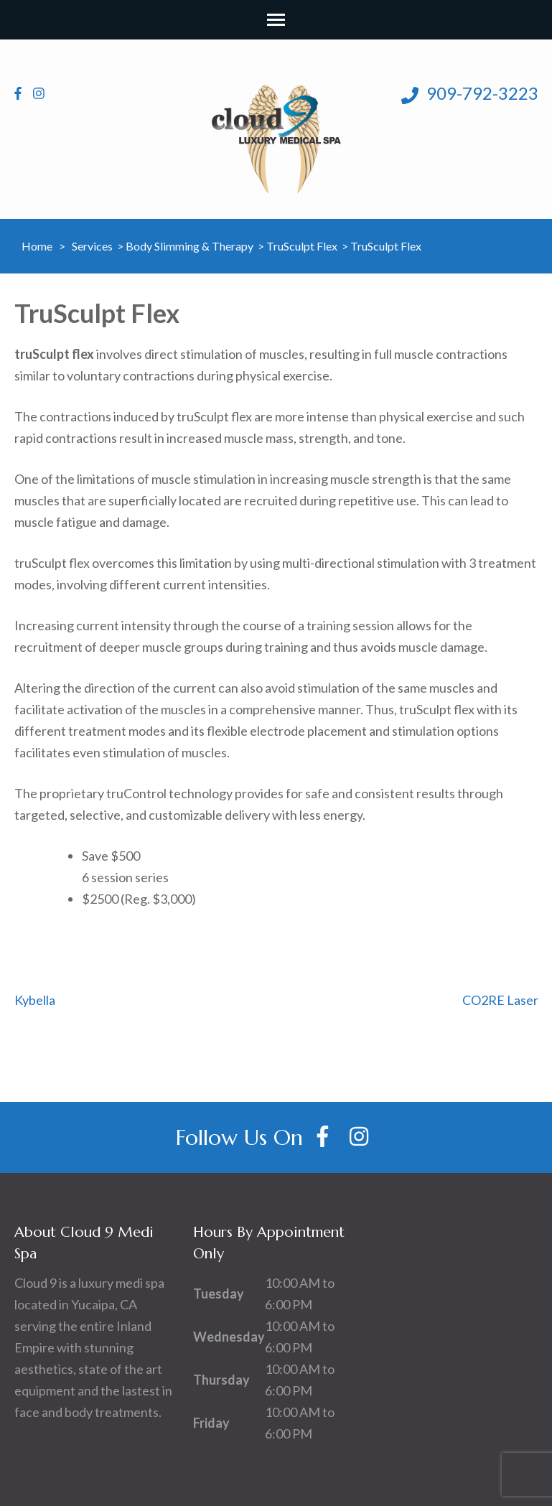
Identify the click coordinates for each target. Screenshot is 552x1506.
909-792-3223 (469, 93)
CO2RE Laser (500, 1000)
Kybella (34, 1000)
